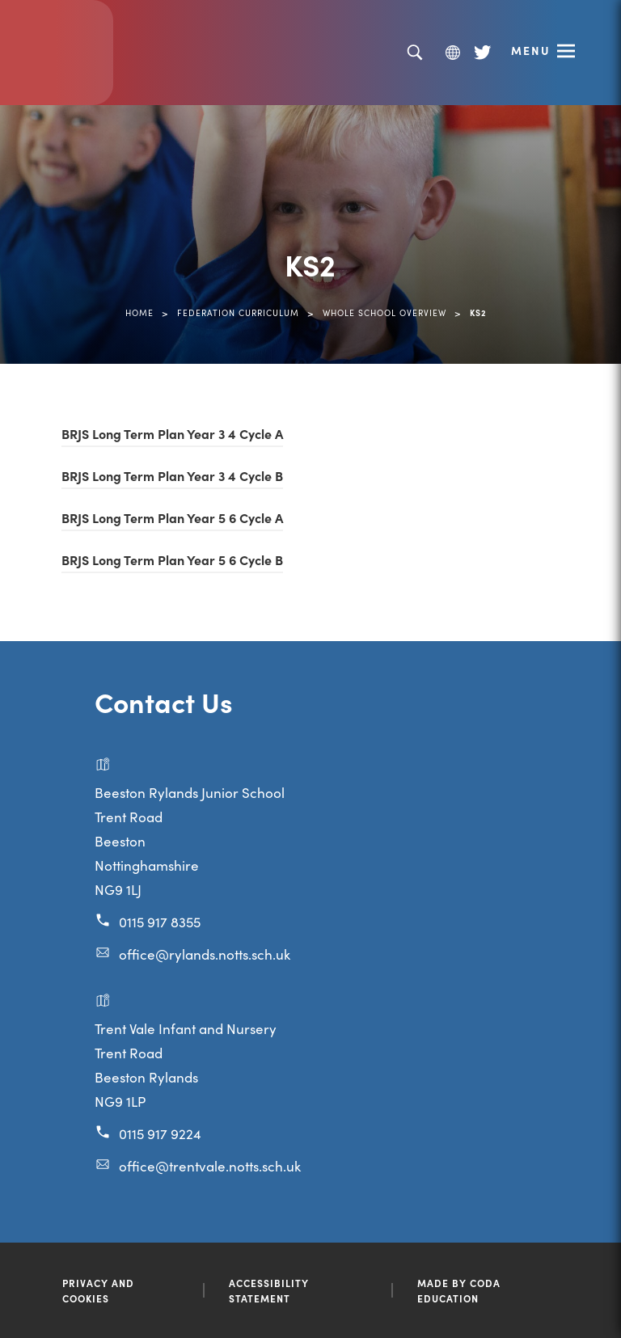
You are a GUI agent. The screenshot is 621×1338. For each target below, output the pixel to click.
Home (139, 312)
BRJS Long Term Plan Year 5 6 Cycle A (172, 517)
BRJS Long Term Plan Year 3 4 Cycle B (172, 475)
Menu (531, 50)
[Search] (414, 53)
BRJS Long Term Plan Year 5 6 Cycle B (172, 559)
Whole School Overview (384, 312)
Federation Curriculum (238, 312)
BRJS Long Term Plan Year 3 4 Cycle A (172, 433)
